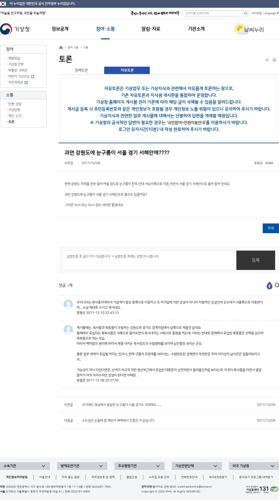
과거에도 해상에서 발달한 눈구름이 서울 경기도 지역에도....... (178, 405)
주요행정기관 (127, 466)
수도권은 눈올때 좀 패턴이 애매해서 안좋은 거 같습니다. (178, 420)
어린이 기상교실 (18, 76)
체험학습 (14, 58)
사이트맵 (256, 13)
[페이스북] (269, 285)
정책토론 (81, 70)
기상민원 (14, 110)
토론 (11, 122)
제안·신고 (15, 116)
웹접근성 (131, 477)
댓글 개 (65, 285)
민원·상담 (15, 104)
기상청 (14, 29)
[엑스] (276, 285)
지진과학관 (15, 82)
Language (270, 13)
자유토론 (127, 70)
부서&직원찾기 (218, 477)
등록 (256, 260)
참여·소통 (73, 47)
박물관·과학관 (17, 70)
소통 (86, 47)
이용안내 (44, 477)
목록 (271, 228)
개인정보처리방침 (17, 477)
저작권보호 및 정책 (103, 477)
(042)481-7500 (101, 486)
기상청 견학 (16, 64)
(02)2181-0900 (80, 491)
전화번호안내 (189, 477)
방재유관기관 (70, 466)
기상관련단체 (184, 466)
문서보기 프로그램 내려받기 (256, 477)
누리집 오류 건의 (159, 477)
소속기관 (9, 466)
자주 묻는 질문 (71, 477)
